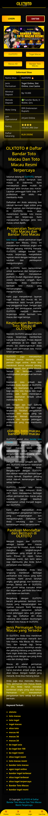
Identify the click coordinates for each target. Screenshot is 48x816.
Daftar (18, 812)
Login (30, 812)
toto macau (12, 239)
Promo (6, 812)
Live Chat (42, 812)
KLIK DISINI (27, 134)
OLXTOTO (29, 176)
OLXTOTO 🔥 (28, 77)
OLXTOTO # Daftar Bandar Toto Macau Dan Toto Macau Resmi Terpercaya (24, 802)
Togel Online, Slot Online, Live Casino (31, 85)
